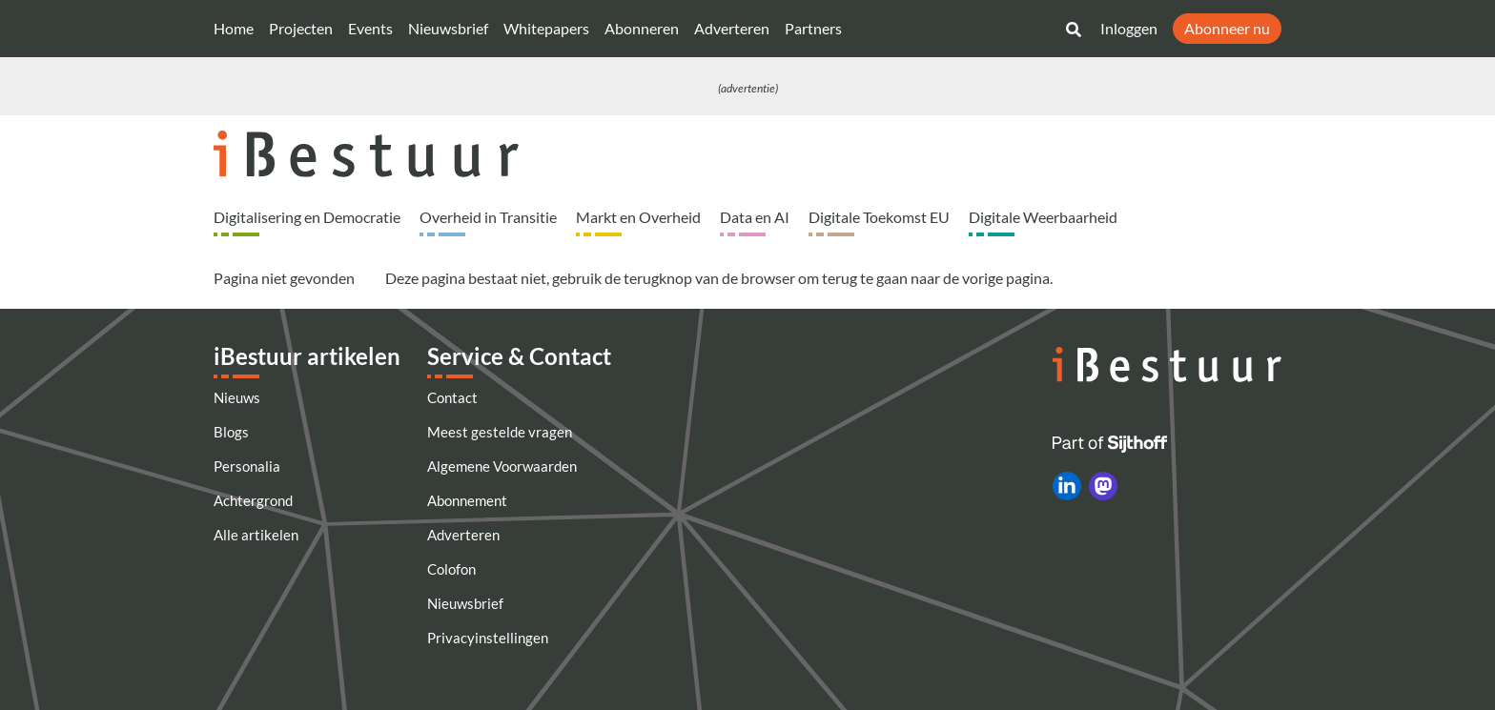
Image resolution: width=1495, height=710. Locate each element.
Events (370, 28)
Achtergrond (253, 500)
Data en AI (754, 217)
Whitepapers (546, 28)
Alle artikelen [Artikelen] (256, 534)
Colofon (451, 569)
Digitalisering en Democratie (307, 217)
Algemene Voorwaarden (502, 466)
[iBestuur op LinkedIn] (1067, 486)
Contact (452, 397)
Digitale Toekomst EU (879, 217)
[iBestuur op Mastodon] (1103, 486)
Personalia (247, 466)
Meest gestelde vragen (499, 431)
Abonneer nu (1227, 28)
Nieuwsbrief (448, 28)
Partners (813, 28)
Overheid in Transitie (488, 217)
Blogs (231, 431)
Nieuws (237, 397)
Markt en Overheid (638, 217)
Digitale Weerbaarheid (1043, 217)
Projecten (301, 28)
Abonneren (641, 28)
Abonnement (467, 500)
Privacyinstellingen (487, 637)
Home (234, 28)
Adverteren (731, 28)
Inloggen (1128, 28)
